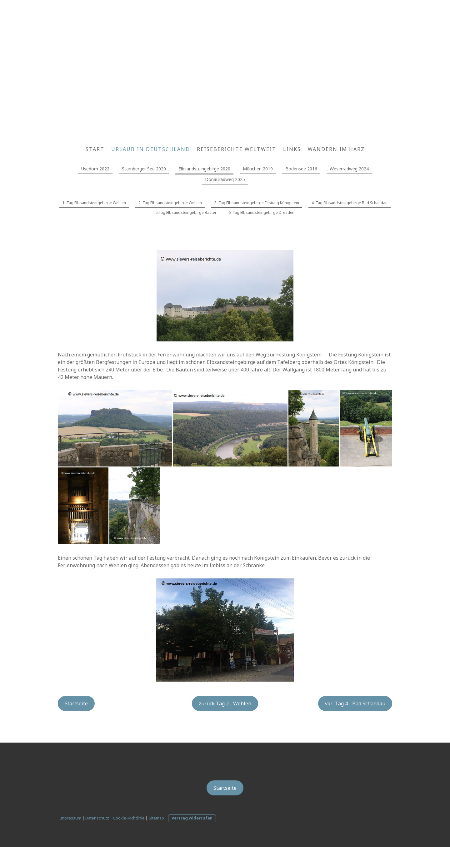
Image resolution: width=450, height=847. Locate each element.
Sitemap (156, 818)
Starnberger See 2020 (144, 169)
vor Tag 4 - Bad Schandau (355, 703)
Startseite (76, 703)
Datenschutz (97, 818)
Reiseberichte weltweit (236, 149)
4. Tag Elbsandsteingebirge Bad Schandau (350, 202)
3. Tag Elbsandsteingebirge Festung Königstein (256, 202)
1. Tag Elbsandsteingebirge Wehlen (94, 202)
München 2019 (258, 169)
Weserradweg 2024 (349, 169)
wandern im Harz (336, 149)
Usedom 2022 (95, 169)
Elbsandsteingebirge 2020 (204, 169)
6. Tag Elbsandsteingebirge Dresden (261, 212)
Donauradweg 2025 (225, 179)
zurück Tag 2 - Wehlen (225, 703)
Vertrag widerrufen (192, 818)
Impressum (70, 818)
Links (292, 149)
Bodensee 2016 (301, 169)
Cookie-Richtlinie (129, 818)
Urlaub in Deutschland (150, 149)
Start (95, 149)
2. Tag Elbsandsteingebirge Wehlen (170, 202)
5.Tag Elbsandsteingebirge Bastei (186, 212)
